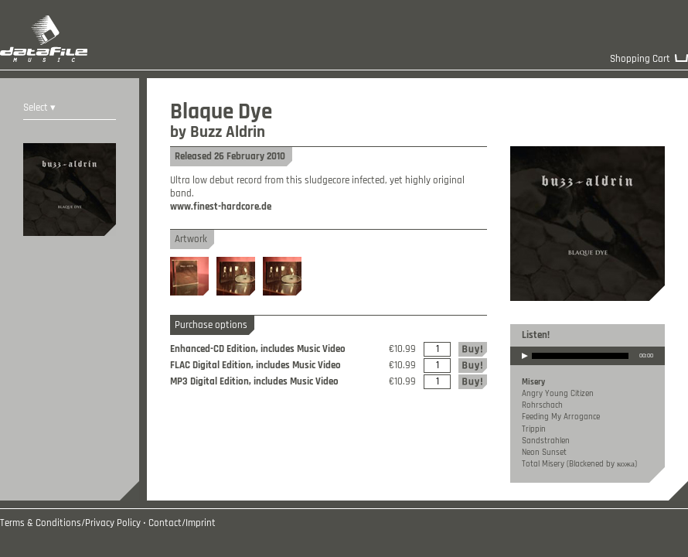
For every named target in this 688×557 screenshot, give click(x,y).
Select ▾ (39, 107)
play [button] (525, 366)
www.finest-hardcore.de (220, 207)
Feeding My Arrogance (561, 417)
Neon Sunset (544, 452)
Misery (533, 382)
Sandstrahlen (546, 441)
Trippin (534, 429)
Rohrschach (542, 405)
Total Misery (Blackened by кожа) (579, 464)
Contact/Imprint (182, 523)
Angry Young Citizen (558, 393)
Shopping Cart (640, 59)
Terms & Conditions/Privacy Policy (70, 523)
